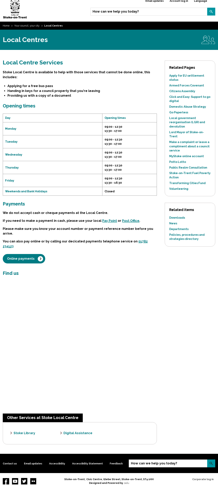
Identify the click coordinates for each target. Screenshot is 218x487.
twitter (24, 481)
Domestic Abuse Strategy (187, 106)
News (173, 223)
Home (6, 25)
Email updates (33, 463)
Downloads (177, 217)
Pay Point (109, 221)
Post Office (130, 221)
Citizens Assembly (182, 91)
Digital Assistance (77, 433)
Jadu (126, 482)
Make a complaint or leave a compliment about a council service (189, 146)
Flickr (33, 481)
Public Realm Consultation (188, 167)
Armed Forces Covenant (186, 85)
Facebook (6, 481)
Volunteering (178, 188)
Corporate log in (203, 479)
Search (211, 12)
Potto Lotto (177, 161)
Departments (179, 229)
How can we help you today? (116, 11)
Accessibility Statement (87, 463)
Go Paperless (178, 112)
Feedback (116, 463)
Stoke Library (24, 433)
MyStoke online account (186, 156)
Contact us (10, 463)
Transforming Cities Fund (187, 183)
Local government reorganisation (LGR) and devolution (187, 122)
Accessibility (57, 463)
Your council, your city (27, 25)
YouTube (15, 481)
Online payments (21, 258)
